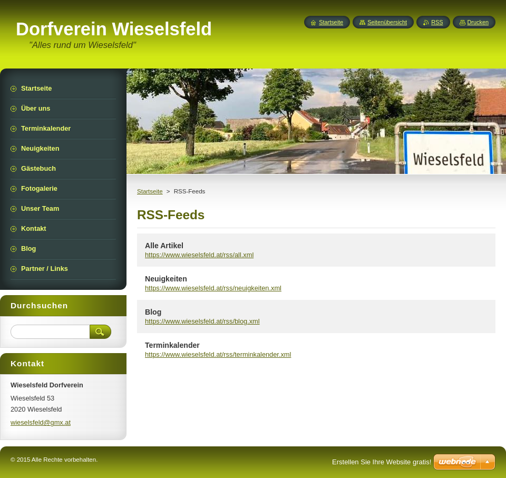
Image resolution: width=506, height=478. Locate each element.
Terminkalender (172, 345)
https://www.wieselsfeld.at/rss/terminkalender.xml (218, 354)
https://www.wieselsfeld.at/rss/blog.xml (202, 321)
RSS (437, 22)
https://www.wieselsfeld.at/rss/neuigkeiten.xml (213, 288)
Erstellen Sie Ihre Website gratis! (381, 462)
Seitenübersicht (387, 22)
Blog (153, 312)
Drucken (478, 22)
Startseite (150, 191)
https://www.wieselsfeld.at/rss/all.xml (199, 255)
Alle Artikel (164, 245)
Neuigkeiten (166, 279)
